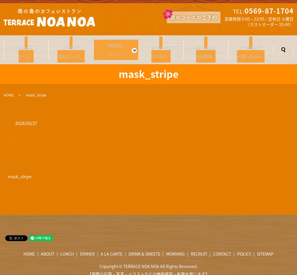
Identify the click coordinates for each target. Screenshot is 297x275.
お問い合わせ (251, 47)
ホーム (26, 47)
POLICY (244, 247)
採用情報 (206, 47)
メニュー (114, 46)
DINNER (87, 247)
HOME (8, 88)
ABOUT (47, 247)
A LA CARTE (111, 247)
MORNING (175, 247)
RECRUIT (199, 247)
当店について (71, 47)
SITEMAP (265, 247)
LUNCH (67, 247)
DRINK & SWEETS (144, 247)
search (283, 46)
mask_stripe (20, 169)
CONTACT (222, 247)
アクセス (161, 47)
